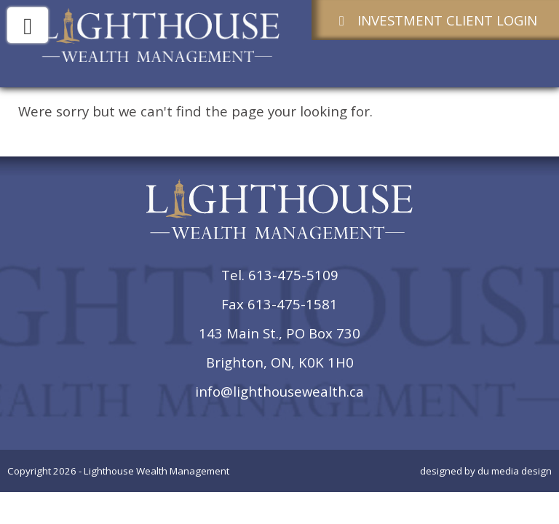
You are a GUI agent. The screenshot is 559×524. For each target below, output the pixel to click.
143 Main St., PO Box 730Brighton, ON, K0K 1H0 (279, 347)
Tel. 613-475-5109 (279, 275)
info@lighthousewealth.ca (279, 391)
